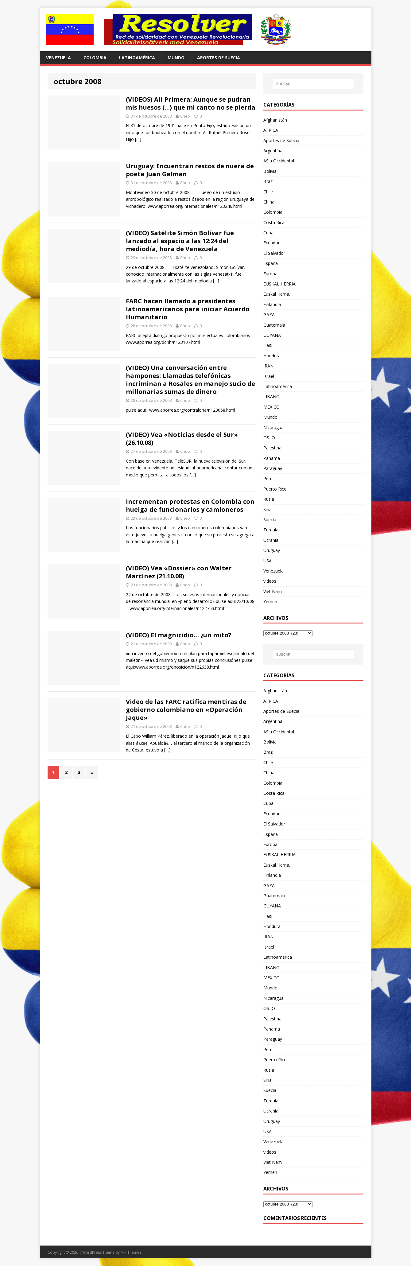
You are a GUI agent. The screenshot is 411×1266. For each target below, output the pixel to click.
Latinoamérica (137, 57)
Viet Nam (272, 591)
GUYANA (272, 335)
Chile (268, 192)
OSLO (269, 438)
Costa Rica (274, 222)
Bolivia (270, 171)
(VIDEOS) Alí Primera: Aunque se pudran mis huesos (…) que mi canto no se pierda (190, 103)
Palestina (272, 448)
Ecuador (271, 243)
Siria (267, 509)
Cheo (185, 116)
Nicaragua (273, 427)
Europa (270, 274)
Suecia (269, 519)
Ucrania (270, 540)
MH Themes (131, 1252)
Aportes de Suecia (218, 57)
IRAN (268, 366)
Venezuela (58, 57)
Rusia (268, 499)
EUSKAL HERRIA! (280, 284)
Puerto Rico (275, 489)
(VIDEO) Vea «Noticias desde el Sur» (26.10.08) (182, 438)
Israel (268, 376)
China (268, 202)
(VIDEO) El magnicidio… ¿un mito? (178, 635)
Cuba (268, 232)
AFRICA (270, 130)
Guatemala (274, 325)
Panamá (271, 458)
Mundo (176, 57)
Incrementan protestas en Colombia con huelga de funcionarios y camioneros (190, 505)
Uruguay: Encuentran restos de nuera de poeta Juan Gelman (190, 170)
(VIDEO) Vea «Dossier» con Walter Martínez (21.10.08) (179, 572)
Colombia (95, 57)
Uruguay (271, 550)
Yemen (270, 601)
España (270, 263)
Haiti (267, 345)
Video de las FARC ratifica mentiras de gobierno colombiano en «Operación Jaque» (186, 709)
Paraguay (272, 468)
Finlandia (272, 304)
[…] (138, 139)
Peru (268, 478)
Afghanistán (275, 120)
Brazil (268, 181)
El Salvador (274, 253)
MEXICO (271, 407)
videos (269, 581)
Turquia (270, 530)
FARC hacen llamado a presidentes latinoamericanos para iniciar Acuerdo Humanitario (188, 309)
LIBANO (271, 396)
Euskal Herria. (276, 294)
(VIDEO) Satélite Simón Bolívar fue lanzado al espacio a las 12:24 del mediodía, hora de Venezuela (180, 241)
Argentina (272, 150)
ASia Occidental (278, 161)
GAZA (269, 314)
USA (267, 561)
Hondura (272, 356)
